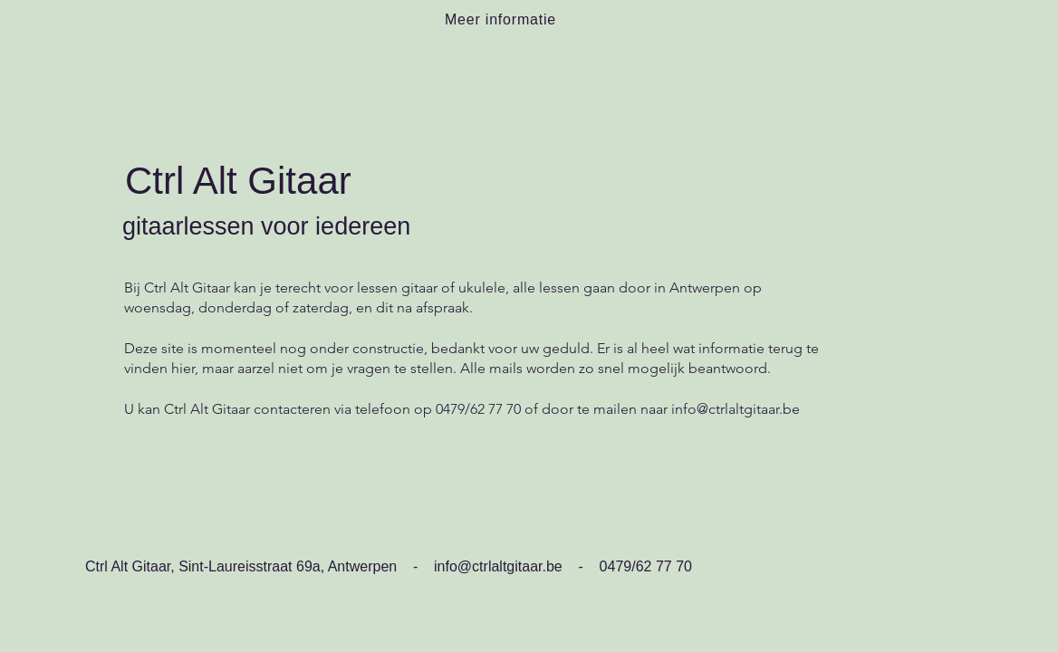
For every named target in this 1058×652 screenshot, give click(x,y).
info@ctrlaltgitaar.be (735, 408)
